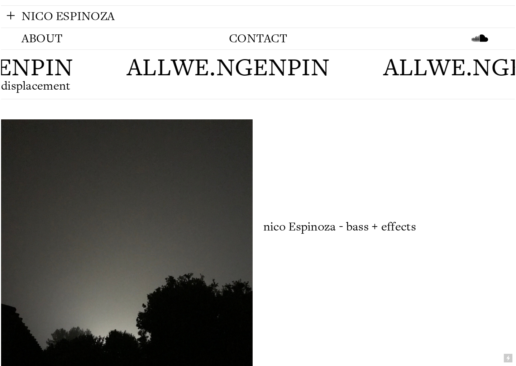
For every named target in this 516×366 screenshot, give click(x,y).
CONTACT (258, 38)
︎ (479, 38)
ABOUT (42, 38)
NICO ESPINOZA (68, 16)
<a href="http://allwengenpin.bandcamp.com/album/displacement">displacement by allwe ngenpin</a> (388, 167)
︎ (10, 16)
